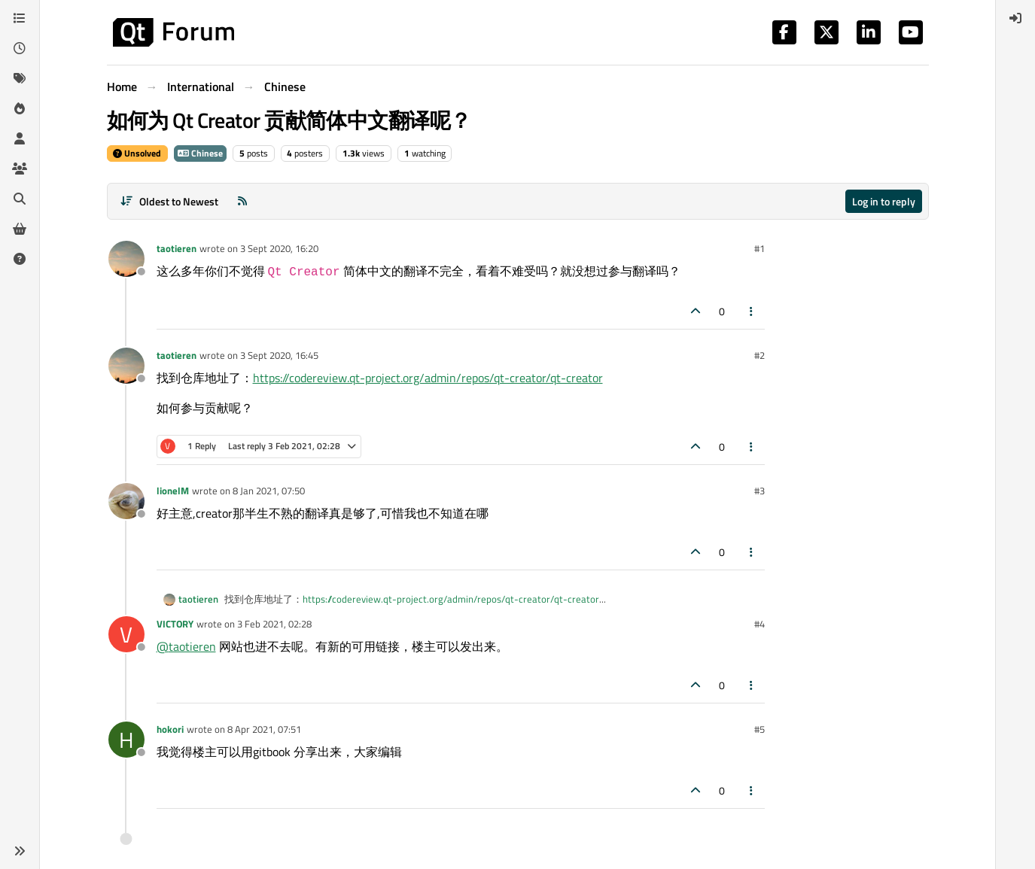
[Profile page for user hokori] (126, 740)
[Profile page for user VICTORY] (126, 634)
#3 (759, 490)
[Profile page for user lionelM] (126, 501)
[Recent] (19, 48)
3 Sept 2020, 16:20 (279, 248)
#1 (759, 248)
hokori (170, 729)
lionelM (173, 490)
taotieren (176, 248)
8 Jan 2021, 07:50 (269, 490)
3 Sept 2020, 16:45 (279, 355)
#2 (759, 355)
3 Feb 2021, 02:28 (274, 623)
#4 (759, 623)
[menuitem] (1015, 18)
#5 (759, 729)
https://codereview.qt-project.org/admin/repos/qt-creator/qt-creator (428, 378)
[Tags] (19, 78)
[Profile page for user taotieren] (126, 259)
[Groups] (19, 168)
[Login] (1015, 18)
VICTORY (175, 623)
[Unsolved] (19, 259)
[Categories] (19, 18)
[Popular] (19, 108)
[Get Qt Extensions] (19, 229)
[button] (19, 851)
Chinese (200, 153)
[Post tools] (751, 311)
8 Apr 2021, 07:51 (264, 729)
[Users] (19, 138)
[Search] (19, 199)
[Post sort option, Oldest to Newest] (170, 201)
